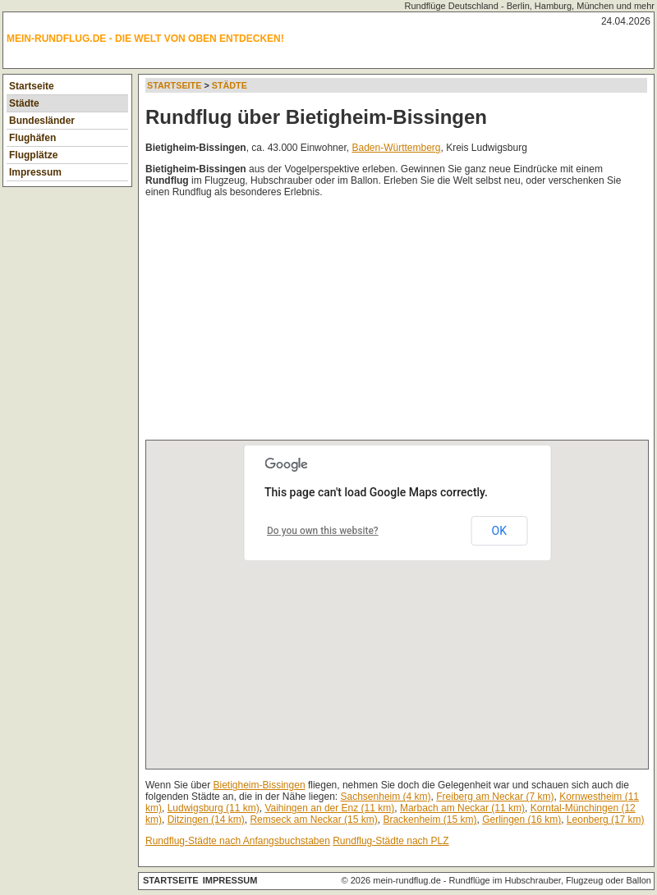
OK (499, 530)
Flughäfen (32, 138)
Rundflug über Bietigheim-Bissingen (316, 117)
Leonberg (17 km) (606, 819)
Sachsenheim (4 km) (386, 796)
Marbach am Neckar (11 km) (462, 808)
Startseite (31, 86)
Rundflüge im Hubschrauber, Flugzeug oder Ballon (550, 880)
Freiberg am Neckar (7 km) (495, 796)
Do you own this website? (323, 531)
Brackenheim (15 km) (429, 819)
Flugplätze (33, 155)
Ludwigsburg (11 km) (214, 808)
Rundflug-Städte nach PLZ (390, 841)
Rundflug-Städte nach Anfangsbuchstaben (237, 841)
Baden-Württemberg (395, 147)
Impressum (35, 172)
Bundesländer (42, 120)
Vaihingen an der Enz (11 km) (329, 808)
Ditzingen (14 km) (206, 819)
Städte (24, 103)
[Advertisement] (330, 322)
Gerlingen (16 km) (521, 819)
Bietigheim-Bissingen (260, 785)
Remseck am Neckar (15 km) (313, 819)
